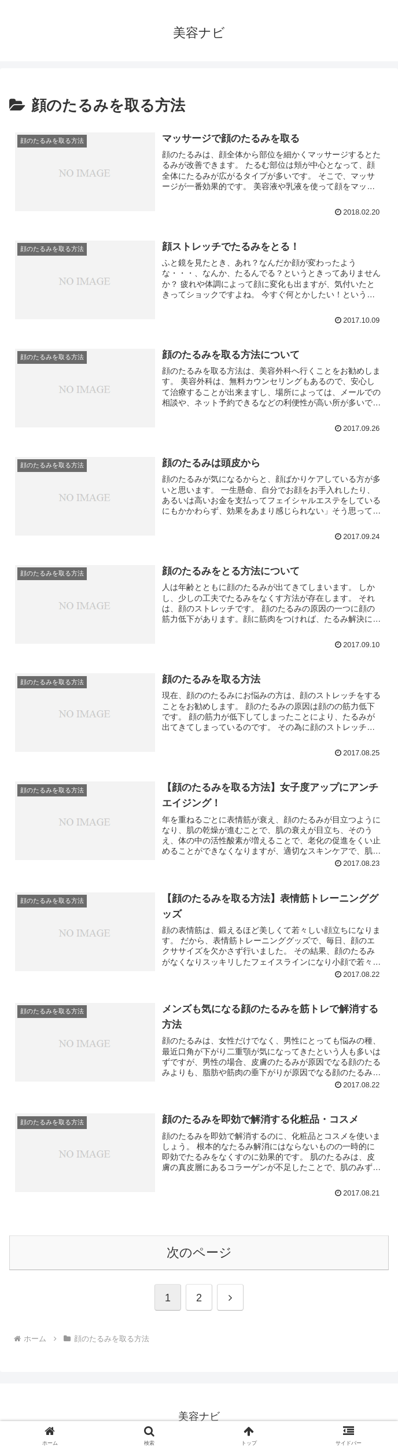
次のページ (199, 1252)
